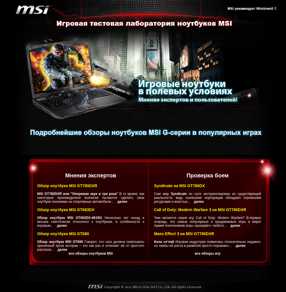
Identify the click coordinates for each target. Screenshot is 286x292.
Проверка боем (208, 175)
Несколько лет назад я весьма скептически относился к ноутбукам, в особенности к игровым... (90, 222)
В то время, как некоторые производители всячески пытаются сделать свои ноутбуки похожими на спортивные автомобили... (90, 198)
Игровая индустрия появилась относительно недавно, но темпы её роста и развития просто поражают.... (207, 244)
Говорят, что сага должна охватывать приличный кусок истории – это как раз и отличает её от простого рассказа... (90, 246)
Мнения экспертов (90, 175)
